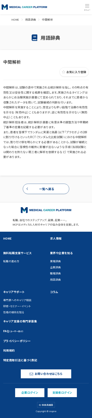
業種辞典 (55, 261)
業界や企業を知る (61, 253)
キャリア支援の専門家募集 (20, 321)
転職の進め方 (11, 261)
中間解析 (47, 19)
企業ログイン (29, 392)
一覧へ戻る (46, 189)
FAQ (13, 331)
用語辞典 (30, 19)
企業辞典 (55, 267)
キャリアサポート (14, 292)
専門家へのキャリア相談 (17, 300)
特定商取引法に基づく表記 (20, 360)
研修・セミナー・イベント (17, 306)
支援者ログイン (62, 392)
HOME (15, 19)
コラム (54, 292)
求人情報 (56, 238)
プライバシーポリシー (17, 341)
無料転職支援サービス (17, 253)
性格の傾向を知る (13, 312)
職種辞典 (55, 273)
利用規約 (9, 350)
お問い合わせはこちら (46, 374)
